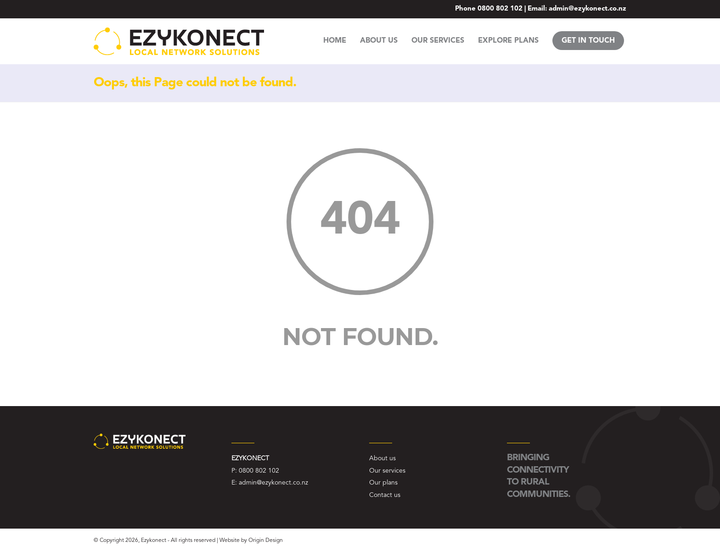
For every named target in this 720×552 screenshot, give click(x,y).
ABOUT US (379, 41)
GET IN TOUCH (588, 41)
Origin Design (265, 540)
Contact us (384, 495)
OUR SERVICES (437, 41)
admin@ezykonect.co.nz (587, 9)
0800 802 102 (500, 9)
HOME (334, 41)
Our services (387, 471)
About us (382, 458)
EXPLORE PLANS (508, 41)
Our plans (383, 483)
